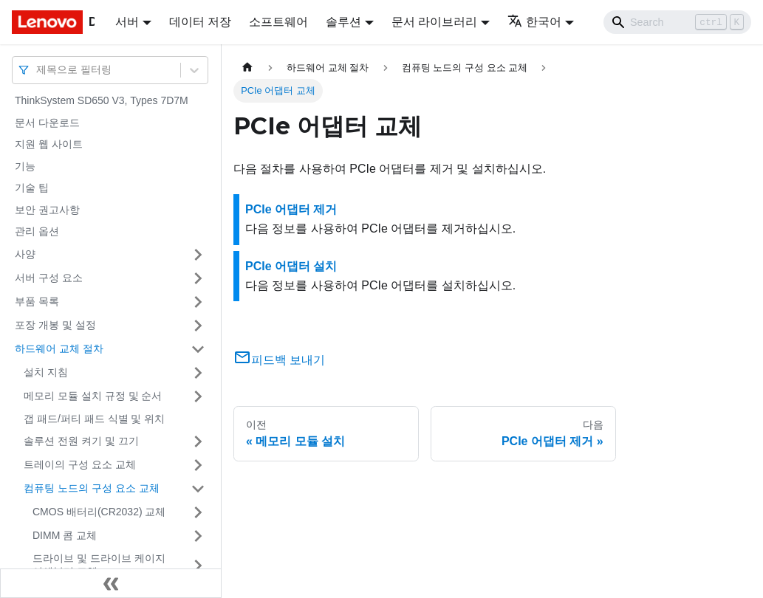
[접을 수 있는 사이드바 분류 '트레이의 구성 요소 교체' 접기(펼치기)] (198, 465)
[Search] (677, 22)
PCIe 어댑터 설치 (291, 266)
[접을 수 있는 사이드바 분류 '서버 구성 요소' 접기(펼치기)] (198, 278)
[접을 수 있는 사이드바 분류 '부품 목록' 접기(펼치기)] (198, 302)
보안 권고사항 (47, 210)
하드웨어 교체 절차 (59, 348)
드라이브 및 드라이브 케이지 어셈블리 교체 (98, 564)
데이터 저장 (200, 22)
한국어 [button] (534, 22)
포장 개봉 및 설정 (55, 325)
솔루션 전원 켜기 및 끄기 (81, 441)
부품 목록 (37, 301)
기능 (25, 166)
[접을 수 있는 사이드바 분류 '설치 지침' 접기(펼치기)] (198, 373)
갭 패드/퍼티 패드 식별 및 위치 (94, 419)
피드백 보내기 (279, 360)
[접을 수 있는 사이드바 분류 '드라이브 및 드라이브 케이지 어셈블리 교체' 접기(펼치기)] (198, 565)
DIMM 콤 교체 (64, 535)
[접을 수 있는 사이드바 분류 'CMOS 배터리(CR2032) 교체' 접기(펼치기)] (198, 512)
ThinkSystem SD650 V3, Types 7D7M (101, 100)
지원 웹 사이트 (49, 144)
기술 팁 (32, 187)
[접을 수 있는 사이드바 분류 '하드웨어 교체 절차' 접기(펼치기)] (198, 349)
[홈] (247, 67)
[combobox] (37, 69)
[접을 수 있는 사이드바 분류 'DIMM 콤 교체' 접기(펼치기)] (198, 536)
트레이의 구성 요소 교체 (80, 464)
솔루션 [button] (343, 22)
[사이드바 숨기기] (111, 583)
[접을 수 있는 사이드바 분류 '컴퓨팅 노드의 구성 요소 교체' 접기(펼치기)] (198, 489)
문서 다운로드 (47, 122)
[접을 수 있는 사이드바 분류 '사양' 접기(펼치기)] (198, 255)
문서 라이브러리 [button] (434, 22)
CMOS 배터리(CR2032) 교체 (98, 512)
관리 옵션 (37, 231)
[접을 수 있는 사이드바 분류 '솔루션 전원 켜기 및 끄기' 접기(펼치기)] (198, 441)
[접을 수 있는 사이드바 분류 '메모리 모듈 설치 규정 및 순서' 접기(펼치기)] (198, 396)
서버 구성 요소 (49, 277)
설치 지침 (46, 372)
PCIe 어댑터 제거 (291, 209)
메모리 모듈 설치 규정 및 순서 (93, 396)
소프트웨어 (278, 22)
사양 (25, 254)
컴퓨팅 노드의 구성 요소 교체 (92, 488)
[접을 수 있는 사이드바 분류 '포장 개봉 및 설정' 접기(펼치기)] (198, 325)
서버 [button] (127, 22)
